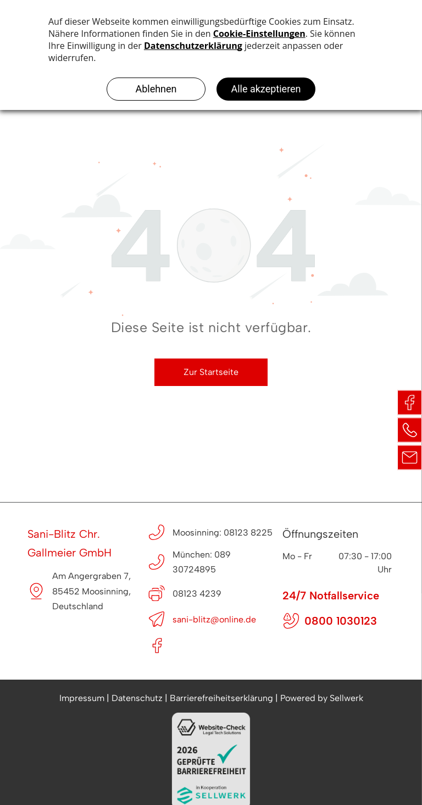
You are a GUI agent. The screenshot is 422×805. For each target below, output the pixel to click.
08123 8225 (248, 532)
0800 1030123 (340, 620)
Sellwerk (346, 698)
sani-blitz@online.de (214, 619)
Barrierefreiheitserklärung (221, 698)
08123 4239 (197, 593)
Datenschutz (137, 698)
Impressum (81, 698)
